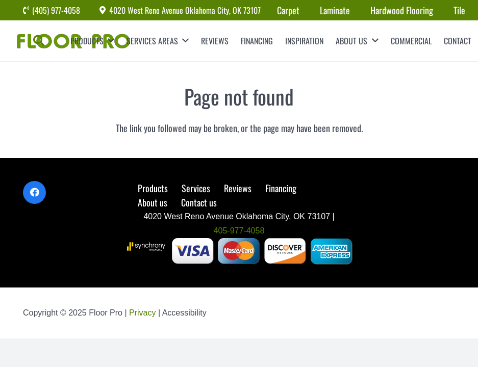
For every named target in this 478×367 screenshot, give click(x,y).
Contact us (199, 202)
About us (152, 202)
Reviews (237, 188)
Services (196, 188)
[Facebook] (34, 192)
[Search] (39, 41)
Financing (280, 188)
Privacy (143, 312)
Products (153, 188)
